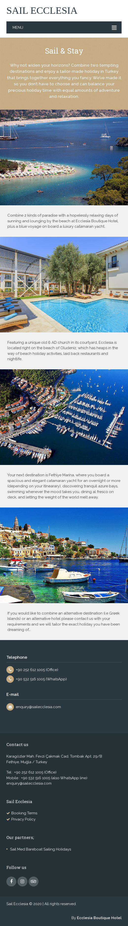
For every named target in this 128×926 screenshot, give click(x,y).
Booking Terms (24, 813)
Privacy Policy (23, 819)
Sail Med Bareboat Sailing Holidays (40, 849)
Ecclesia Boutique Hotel (99, 918)
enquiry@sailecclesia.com (38, 707)
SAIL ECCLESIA (42, 10)
